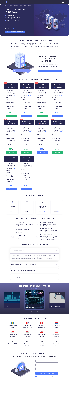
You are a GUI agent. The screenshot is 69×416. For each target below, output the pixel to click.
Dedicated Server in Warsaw (56, 335)
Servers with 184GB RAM (42, 344)
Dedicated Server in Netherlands (56, 326)
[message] (46, 368)
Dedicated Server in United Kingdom (27, 326)
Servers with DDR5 (12, 343)
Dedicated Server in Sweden (13, 326)
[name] (46, 361)
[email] (46, 365)
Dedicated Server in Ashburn (42, 335)
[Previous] (32, 311)
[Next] (36, 311)
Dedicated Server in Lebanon (13, 335)
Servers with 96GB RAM (27, 344)
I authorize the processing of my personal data (45, 376)
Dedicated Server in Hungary (27, 335)
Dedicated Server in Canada (42, 326)
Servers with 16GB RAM (56, 344)
